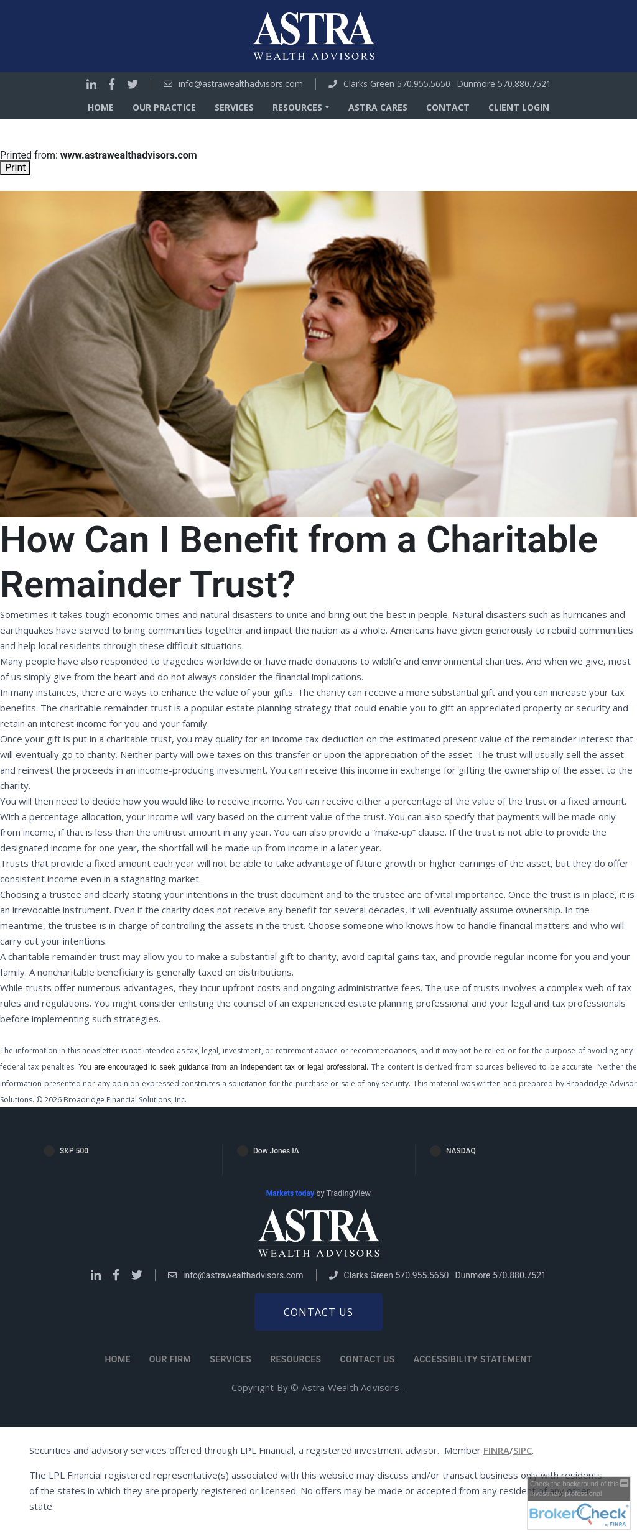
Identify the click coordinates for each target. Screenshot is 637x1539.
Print (15, 167)
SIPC (522, 1450)
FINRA (496, 1450)
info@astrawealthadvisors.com (241, 84)
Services (234, 107)
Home (101, 107)
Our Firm (170, 1359)
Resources (295, 1359)
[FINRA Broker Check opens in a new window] (579, 1503)
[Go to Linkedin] (91, 84)
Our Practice (164, 107)
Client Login (518, 107)
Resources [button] (297, 107)
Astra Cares (377, 107)
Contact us (318, 1312)
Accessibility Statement (473, 1359)
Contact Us (367, 1359)
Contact (448, 107)
